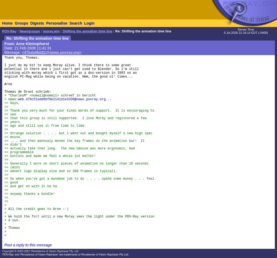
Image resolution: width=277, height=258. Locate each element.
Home (7, 23)
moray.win (51, 31)
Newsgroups (29, 31)
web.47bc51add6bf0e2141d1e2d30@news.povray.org (61, 99)
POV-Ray (9, 31)
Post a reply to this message (28, 245)
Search (76, 23)
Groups (21, 23)
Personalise (56, 23)
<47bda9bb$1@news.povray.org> (52, 52)
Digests (37, 23)
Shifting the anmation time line (87, 31)
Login (89, 23)
